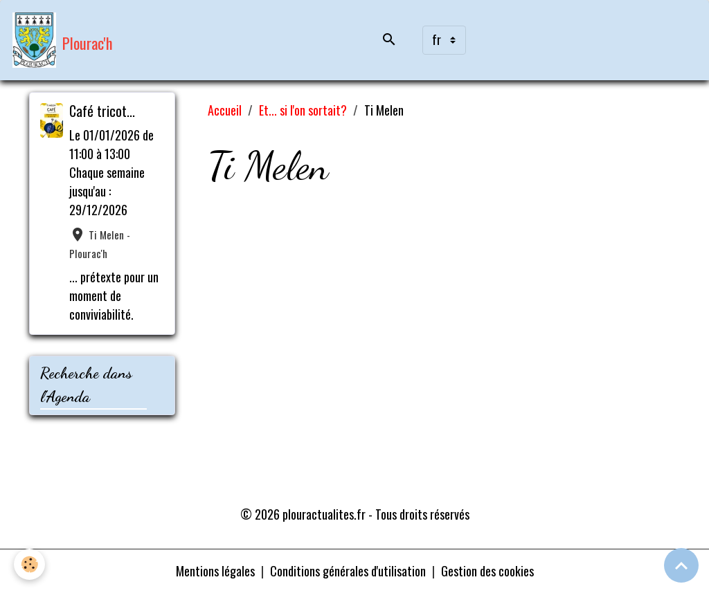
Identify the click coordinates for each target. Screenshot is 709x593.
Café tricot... (102, 110)
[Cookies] (29, 564)
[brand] (62, 40)
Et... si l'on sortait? (303, 110)
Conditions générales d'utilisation (348, 571)
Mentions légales (215, 571)
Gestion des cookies (487, 571)
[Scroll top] (681, 565)
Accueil (225, 110)
